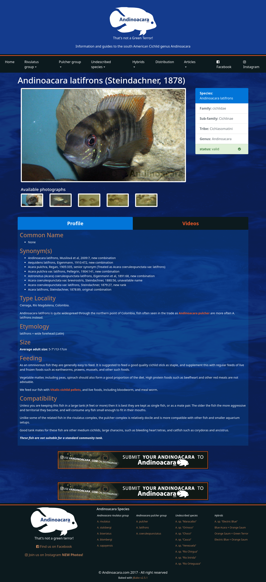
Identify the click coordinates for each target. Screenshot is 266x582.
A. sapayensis (105, 545)
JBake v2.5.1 (140, 578)
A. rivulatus (103, 521)
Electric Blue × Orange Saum (231, 539)
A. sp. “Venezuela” (185, 545)
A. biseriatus (104, 533)
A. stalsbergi (104, 527)
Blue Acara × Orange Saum (230, 527)
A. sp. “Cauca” (183, 539)
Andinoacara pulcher (194, 313)
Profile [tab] (75, 223)
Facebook (224, 64)
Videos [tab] (190, 223)
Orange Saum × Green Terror (231, 533)
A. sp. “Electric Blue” (226, 521)
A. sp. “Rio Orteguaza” (188, 563)
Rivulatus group (32, 64)
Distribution (164, 62)
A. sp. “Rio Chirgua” (186, 551)
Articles (189, 62)
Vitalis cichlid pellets (65, 390)
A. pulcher (142, 521)
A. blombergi (104, 539)
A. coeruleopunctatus (148, 533)
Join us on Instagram (54, 555)
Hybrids (138, 62)
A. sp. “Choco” (183, 533)
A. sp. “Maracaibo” (185, 521)
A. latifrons (142, 527)
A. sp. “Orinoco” (184, 527)
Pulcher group (70, 62)
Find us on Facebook (54, 546)
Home (10, 62)
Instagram (251, 64)
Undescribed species (101, 64)
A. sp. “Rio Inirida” (185, 557)
